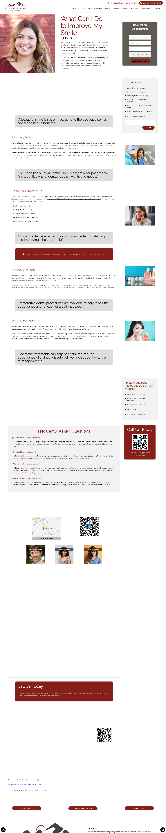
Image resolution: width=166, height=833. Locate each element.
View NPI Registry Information (60, 756)
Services (108, 9)
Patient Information (95, 9)
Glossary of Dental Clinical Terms (49, 716)
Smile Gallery (145, 9)
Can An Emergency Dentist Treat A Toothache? (137, 230)
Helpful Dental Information (136, 92)
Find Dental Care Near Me (136, 415)
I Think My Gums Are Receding (137, 95)
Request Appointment (82, 808)
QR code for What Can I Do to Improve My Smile (24, 784)
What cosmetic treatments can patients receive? (31, 398)
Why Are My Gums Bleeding (136, 404)
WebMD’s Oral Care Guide (28, 724)
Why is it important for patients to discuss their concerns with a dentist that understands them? (48, 385)
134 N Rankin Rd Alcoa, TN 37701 (122, 3)
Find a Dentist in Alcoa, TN (136, 117)
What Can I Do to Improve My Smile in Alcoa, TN (89, 254)
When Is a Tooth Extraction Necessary (140, 111)
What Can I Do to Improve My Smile (30, 780)
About (83, 9)
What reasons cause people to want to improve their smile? (35, 381)
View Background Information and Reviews (38, 760)
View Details (30, 764)
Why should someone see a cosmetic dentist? (29, 413)
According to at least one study (29, 102)
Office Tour (134, 9)
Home (75, 9)
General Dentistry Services (136, 88)
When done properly (21, 442)
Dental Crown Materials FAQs (134, 344)
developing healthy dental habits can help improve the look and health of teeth (74, 199)
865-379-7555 (101, 693)
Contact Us (157, 9)
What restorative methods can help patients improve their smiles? (37, 394)
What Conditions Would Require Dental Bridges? (139, 290)
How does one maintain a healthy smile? (28, 417)
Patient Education (120, 9)
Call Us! (150, 3)
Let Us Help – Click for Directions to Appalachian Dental (46, 542)
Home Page (52, 720)
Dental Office (131, 409)
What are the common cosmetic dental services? (31, 409)
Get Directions (27, 808)
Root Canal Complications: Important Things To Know (138, 171)
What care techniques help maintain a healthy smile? (32, 390)
